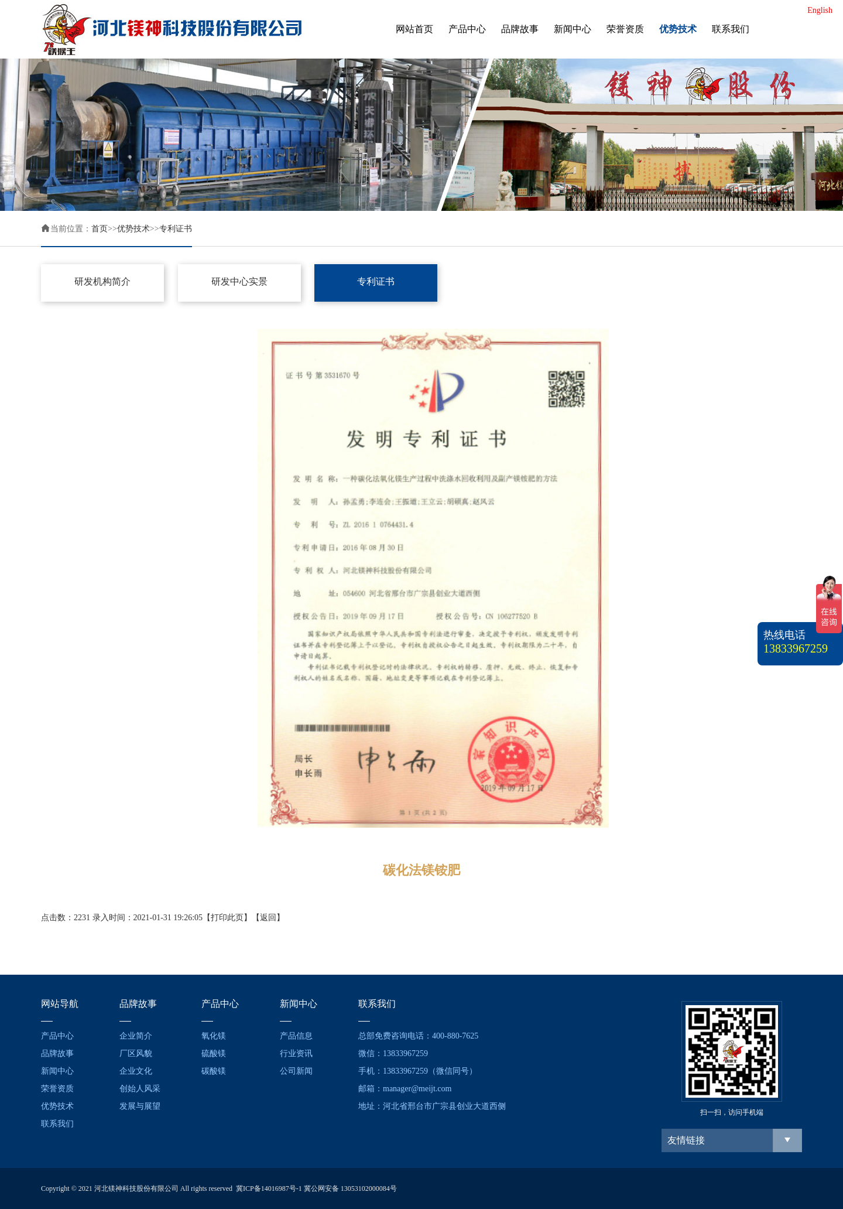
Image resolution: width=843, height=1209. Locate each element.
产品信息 (296, 1036)
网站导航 (59, 1004)
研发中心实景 (239, 281)
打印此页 (227, 917)
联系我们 (730, 29)
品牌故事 (520, 29)
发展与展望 (139, 1106)
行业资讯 (296, 1053)
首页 (99, 228)
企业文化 (135, 1071)
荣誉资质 (625, 29)
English (819, 10)
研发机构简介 (102, 281)
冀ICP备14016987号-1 (269, 1188)
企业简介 (135, 1036)
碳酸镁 (213, 1071)
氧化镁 (213, 1036)
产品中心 (467, 29)
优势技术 (678, 29)
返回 (268, 917)
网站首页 (414, 29)
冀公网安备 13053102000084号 (350, 1188)
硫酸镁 (213, 1053)
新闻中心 (572, 29)
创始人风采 (139, 1088)
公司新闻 (296, 1071)
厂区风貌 (135, 1053)
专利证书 (175, 228)
